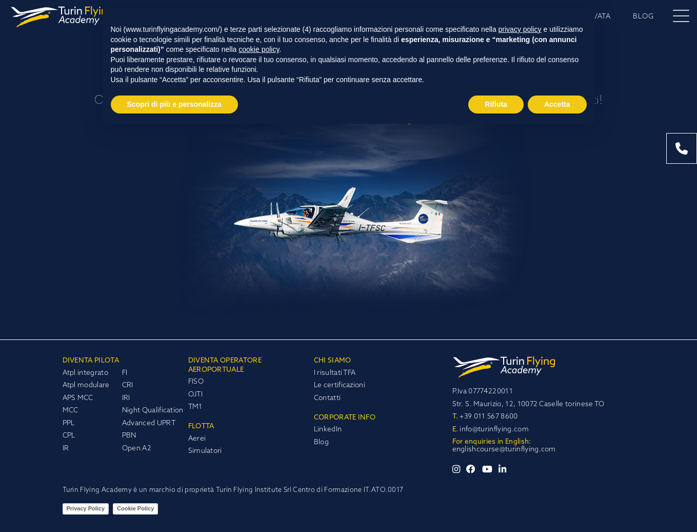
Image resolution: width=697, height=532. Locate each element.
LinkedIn (328, 429)
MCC (70, 410)
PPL (69, 423)
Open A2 (136, 448)
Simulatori (205, 451)
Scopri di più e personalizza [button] (174, 104)
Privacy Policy (86, 508)
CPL (69, 435)
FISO (196, 381)
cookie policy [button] (258, 49)
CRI (127, 385)
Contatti (327, 398)
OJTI (195, 394)
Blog (321, 442)
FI (125, 373)
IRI (126, 398)
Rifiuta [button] (496, 104)
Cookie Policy (135, 508)
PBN (129, 435)
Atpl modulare (86, 385)
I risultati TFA (335, 373)
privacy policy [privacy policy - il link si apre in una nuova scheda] (520, 29)
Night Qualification (153, 410)
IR (66, 448)
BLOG (643, 16)
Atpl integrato (85, 373)
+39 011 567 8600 (485, 416)
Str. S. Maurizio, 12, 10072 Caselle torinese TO (528, 404)
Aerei (197, 438)
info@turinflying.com (490, 429)
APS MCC (78, 398)
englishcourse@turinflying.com (504, 449)
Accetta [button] (557, 104)
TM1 (195, 407)
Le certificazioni (339, 385)
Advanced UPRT (148, 423)
